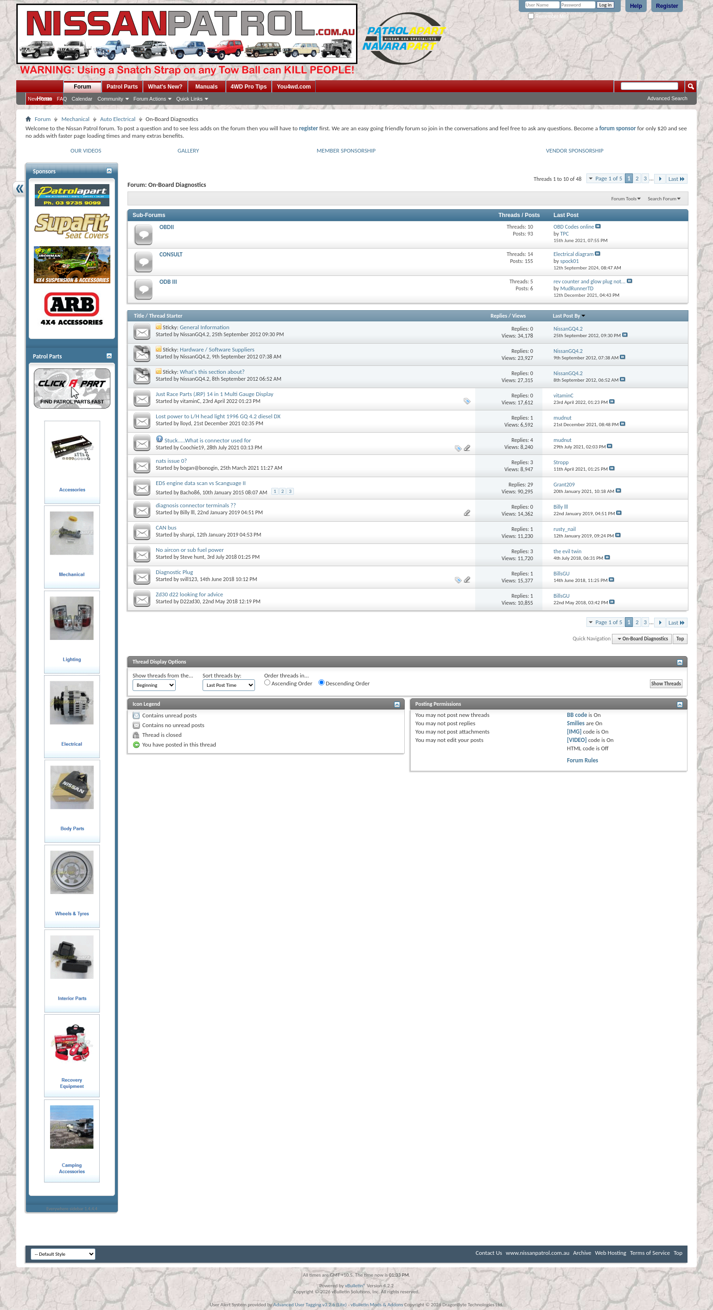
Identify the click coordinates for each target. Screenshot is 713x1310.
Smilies (576, 723)
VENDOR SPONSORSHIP (575, 150)
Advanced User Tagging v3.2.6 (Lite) (310, 1305)
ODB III (168, 281)
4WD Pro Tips (249, 86)
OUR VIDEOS (85, 150)
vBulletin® (355, 1286)
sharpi (187, 534)
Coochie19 (192, 447)
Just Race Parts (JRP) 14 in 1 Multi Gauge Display (215, 393)
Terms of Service (650, 1252)
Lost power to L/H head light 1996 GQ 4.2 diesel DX (218, 416)
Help (636, 6)
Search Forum (662, 199)
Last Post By (569, 316)
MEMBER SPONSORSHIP (346, 150)
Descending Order (344, 683)
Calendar (82, 99)
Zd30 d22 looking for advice (189, 594)
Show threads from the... (163, 675)
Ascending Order (288, 683)
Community (110, 99)
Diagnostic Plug (174, 572)
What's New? (165, 86)
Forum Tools (624, 199)
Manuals (207, 86)
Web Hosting (610, 1252)
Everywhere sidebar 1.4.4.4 (71, 1209)
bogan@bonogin (199, 468)
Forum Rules (582, 760)
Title (139, 316)
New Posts (40, 99)
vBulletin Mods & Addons (376, 1305)
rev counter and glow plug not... (589, 281)
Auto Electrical (117, 118)
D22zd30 (190, 601)
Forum (82, 86)
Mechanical (75, 118)
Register (667, 6)
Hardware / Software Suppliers (217, 349)
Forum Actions (150, 99)
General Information (204, 327)
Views (519, 316)
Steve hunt (192, 557)
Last (676, 178)
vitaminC (190, 401)
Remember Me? (548, 16)
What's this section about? (212, 371)
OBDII (166, 227)
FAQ (62, 99)
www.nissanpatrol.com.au (537, 1252)
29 (530, 484)
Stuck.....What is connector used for (208, 440)
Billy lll (187, 512)
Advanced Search (667, 98)
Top (680, 639)
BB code (577, 714)
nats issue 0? (171, 460)
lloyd (185, 423)
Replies (498, 316)
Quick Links (189, 99)
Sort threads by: (222, 675)
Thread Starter (166, 316)
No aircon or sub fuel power (190, 549)
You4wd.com (294, 86)
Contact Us (489, 1252)
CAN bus (166, 527)
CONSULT (171, 254)
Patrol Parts (122, 86)
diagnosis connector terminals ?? (196, 505)
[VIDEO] (577, 739)
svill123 (188, 579)
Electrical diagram (574, 254)
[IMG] (574, 731)
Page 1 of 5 (608, 178)
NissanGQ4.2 (195, 334)
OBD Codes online (574, 227)
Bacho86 (190, 492)
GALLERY (188, 150)
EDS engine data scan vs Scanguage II (201, 482)
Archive (582, 1252)
